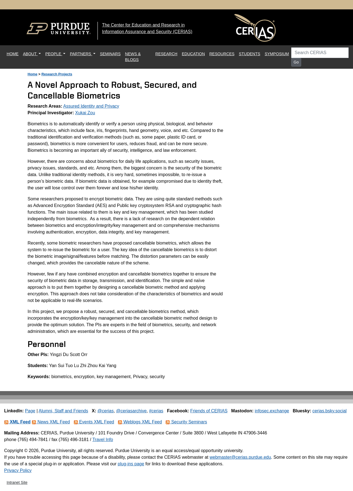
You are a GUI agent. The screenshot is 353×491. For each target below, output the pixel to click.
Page (30, 410)
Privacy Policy (18, 470)
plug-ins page (131, 463)
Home (33, 74)
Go (296, 62)
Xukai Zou (85, 112)
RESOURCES (221, 54)
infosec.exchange (272, 410)
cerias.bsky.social (329, 410)
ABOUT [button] (30, 54)
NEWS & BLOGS (133, 57)
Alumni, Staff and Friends (63, 410)
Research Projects (56, 74)
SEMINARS (110, 54)
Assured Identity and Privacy (91, 106)
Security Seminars (186, 422)
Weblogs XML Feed (140, 422)
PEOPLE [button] (53, 54)
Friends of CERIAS (209, 410)
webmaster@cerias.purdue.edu (240, 457)
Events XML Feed (94, 422)
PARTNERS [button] (81, 54)
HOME (14, 53)
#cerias (156, 410)
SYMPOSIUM (277, 54)
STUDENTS (249, 54)
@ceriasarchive (131, 410)
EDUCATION (193, 54)
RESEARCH (166, 54)
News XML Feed (51, 422)
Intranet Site (17, 482)
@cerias (105, 410)
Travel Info (102, 439)
